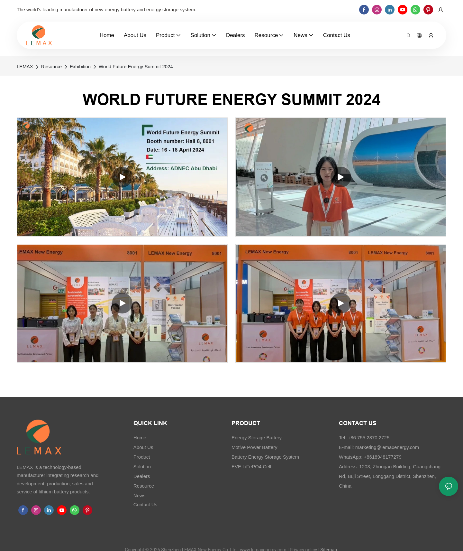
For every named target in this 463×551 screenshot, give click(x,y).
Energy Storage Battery (257, 437)
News (139, 495)
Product (141, 457)
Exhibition (80, 66)
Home (139, 437)
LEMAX (25, 66)
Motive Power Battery (254, 447)
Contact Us (145, 504)
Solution (142, 466)
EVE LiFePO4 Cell (251, 466)
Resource (51, 66)
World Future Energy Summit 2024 (136, 66)
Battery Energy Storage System (265, 457)
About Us (143, 447)
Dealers (141, 476)
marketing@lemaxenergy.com (387, 447)
